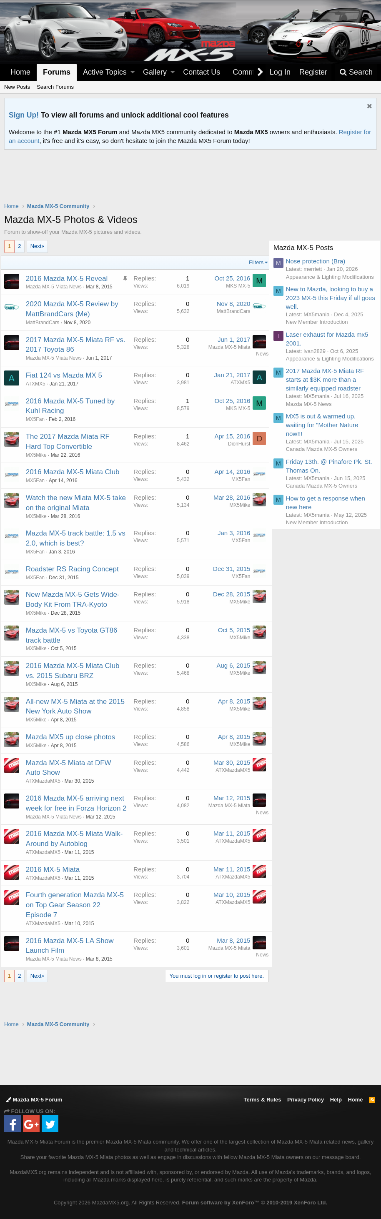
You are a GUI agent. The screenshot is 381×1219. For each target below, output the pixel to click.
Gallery (155, 72)
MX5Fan (237, 479)
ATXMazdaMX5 (47, 801)
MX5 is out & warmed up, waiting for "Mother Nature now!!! (326, 440)
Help (336, 1099)
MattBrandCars (46, 322)
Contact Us (201, 72)
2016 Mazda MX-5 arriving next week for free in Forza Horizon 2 (71, 828)
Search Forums (55, 87)
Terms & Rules (262, 1099)
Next (36, 246)
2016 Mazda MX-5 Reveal (71, 279)
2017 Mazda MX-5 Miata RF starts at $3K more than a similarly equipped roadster (329, 395)
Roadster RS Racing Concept (76, 579)
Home (20, 72)
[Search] (356, 72)
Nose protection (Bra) (319, 261)
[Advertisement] (190, 172)
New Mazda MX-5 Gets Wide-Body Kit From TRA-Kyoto (70, 614)
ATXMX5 (39, 384)
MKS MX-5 (234, 286)
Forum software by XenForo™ (254, 1202)
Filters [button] (252, 262)
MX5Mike (40, 455)
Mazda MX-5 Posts (307, 248)
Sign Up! (24, 115)
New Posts (17, 87)
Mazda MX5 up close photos (74, 757)
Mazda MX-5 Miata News (57, 287)
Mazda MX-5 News (313, 419)
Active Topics (105, 72)
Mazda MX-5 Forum (34, 1099)
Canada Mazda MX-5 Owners (325, 464)
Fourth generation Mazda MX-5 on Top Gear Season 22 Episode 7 (71, 935)
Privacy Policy (305, 1099)
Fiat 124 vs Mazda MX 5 (68, 375)
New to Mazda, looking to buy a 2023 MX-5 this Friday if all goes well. (331, 305)
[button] (132, 72)
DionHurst (235, 444)
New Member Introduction (321, 329)
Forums (56, 72)
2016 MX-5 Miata (56, 899)
